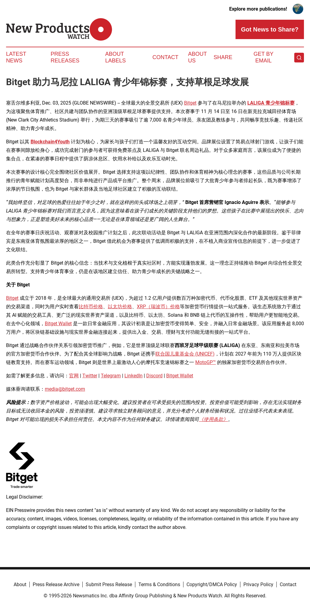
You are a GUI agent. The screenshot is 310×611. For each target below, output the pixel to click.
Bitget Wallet (58, 323)
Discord (154, 376)
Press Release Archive (56, 584)
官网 (74, 376)
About (20, 584)
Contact (165, 57)
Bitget (190, 103)
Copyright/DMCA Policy (211, 584)
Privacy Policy (258, 584)
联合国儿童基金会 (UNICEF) (185, 354)
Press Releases (65, 57)
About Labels (115, 57)
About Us (197, 57)
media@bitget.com (65, 389)
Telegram (111, 376)
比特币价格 (91, 306)
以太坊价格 (120, 306)
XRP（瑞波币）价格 (158, 306)
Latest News (16, 57)
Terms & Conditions (159, 584)
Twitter (89, 376)
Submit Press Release (109, 584)
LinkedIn (133, 376)
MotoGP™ (205, 362)
